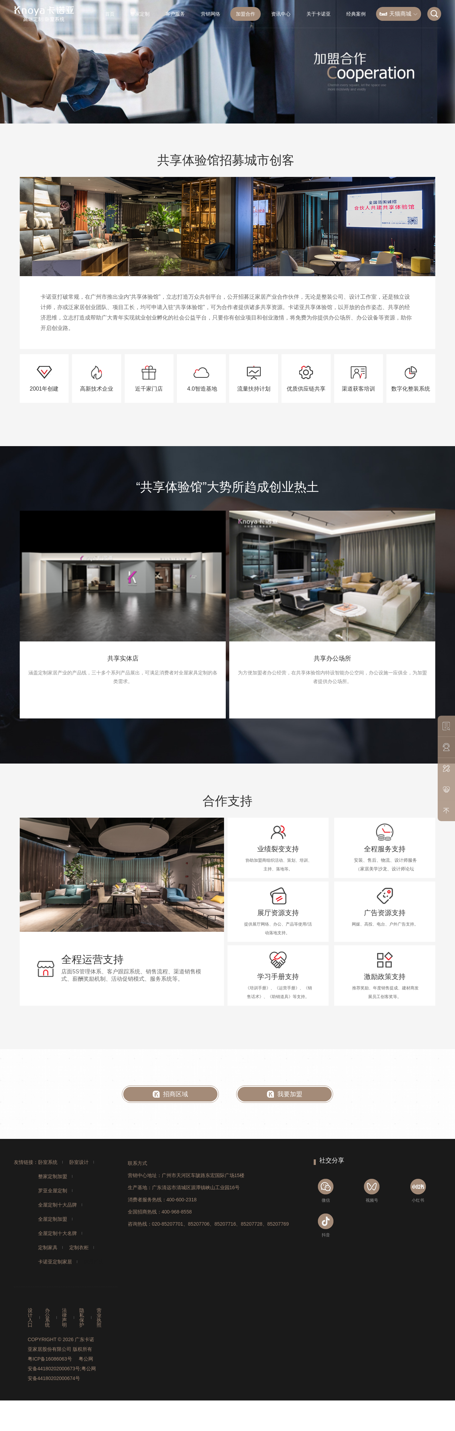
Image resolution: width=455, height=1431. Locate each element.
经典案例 (356, 14)
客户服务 (175, 14)
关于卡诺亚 (318, 14)
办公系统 (47, 1317)
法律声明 (64, 1317)
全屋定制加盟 (52, 1219)
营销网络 (210, 14)
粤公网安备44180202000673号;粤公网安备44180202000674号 (62, 1368)
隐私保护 (81, 1317)
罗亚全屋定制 (52, 1190)
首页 (110, 14)
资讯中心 (281, 14)
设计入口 (30, 1317)
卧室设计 (79, 1162)
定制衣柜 (79, 1247)
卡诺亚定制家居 (55, 1261)
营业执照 (99, 1317)
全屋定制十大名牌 (57, 1233)
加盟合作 (245, 14)
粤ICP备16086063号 (50, 1359)
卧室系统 (47, 1162)
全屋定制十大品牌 (57, 1205)
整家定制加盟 (52, 1176)
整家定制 (140, 14)
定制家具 (47, 1247)
